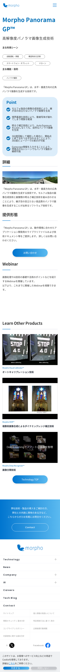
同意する (15, 668)
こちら (12, 663)
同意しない (43, 668)
